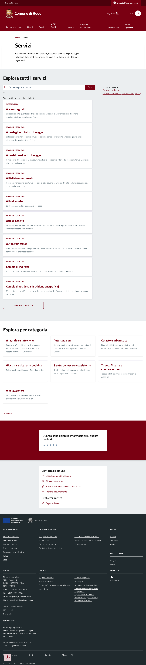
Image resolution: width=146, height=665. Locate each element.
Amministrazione (13, 27)
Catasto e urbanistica (47, 544)
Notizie (113, 536)
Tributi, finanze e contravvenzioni (88, 540)
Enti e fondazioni (10, 544)
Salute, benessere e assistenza (87, 536)
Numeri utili (7, 613)
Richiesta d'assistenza (83, 600)
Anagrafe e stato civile (15, 127)
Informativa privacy (82, 577)
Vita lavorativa (80, 544)
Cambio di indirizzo (111, 90)
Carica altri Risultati (23, 305)
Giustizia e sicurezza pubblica (50, 548)
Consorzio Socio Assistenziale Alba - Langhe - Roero (55, 587)
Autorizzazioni (12, 104)
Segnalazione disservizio (84, 594)
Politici (5, 555)
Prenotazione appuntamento (86, 597)
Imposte (71, 27)
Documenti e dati (10, 540)
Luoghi (112, 560)
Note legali (79, 581)
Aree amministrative (11, 536)
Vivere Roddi (54, 25)
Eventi (112, 564)
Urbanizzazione (113, 27)
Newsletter (114, 580)
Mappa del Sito (68, 655)
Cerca (90, 87)
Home (17, 37)
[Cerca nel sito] (137, 13)
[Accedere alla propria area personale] (126, 3)
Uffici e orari (8, 610)
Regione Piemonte (11, 3)
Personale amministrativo (13, 552)
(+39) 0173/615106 (19, 589)
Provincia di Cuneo (46, 581)
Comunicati (114, 540)
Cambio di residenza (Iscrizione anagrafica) (122, 93)
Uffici (5, 559)
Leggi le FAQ (80, 591)
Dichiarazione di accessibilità (86, 585)
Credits (48, 655)
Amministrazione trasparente (86, 588)
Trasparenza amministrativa (86, 26)
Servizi (42, 27)
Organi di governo (10, 548)
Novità (30, 27)
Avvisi (112, 544)
